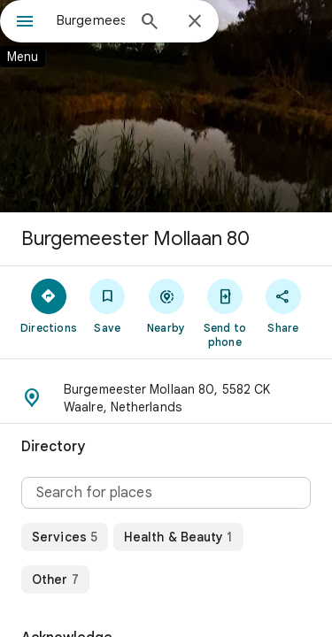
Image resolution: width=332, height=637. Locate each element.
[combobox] (91, 20)
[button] (166, 398)
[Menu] (25, 23)
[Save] (107, 305)
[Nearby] (165, 305)
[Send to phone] (225, 312)
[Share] (283, 305)
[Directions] (48, 305)
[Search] (149, 23)
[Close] (195, 22)
